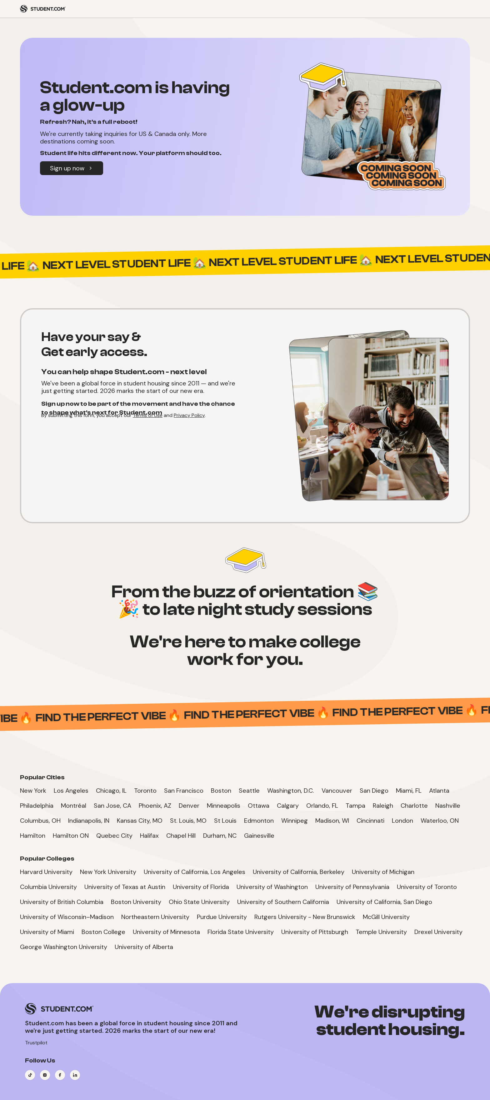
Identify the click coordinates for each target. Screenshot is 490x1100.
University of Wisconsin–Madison (67, 917)
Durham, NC (220, 835)
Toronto (145, 790)
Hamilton (32, 835)
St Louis (225, 820)
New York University (108, 872)
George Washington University (63, 947)
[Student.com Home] (43, 9)
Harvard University (46, 872)
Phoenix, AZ (155, 805)
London (402, 820)
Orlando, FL (322, 805)
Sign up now (71, 168)
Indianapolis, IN (88, 820)
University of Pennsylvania (352, 887)
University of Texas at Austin (124, 887)
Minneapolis (223, 805)
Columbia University (48, 887)
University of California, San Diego (384, 902)
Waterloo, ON (440, 820)
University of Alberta (144, 947)
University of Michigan (383, 872)
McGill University (386, 917)
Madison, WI (332, 820)
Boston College (103, 932)
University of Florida (201, 887)
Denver (189, 805)
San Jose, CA (112, 805)
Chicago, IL (111, 790)
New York (33, 790)
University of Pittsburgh (314, 932)
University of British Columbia (61, 902)
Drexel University (438, 932)
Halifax (149, 835)
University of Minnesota (166, 932)
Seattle (249, 790)
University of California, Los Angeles (194, 872)
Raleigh (383, 805)
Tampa (355, 805)
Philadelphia (36, 805)
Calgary (288, 805)
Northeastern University (155, 917)
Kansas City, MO (139, 820)
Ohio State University (199, 902)
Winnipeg (294, 820)
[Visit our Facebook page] (60, 1075)
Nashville (447, 805)
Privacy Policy (189, 415)
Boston (221, 790)
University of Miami (47, 932)
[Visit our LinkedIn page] (75, 1075)
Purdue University (222, 917)
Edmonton (259, 820)
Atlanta (439, 790)
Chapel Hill (181, 835)
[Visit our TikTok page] (30, 1075)
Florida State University (241, 932)
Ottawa (258, 805)
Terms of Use (147, 415)
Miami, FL (409, 790)
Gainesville (259, 835)
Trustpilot (36, 1042)
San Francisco (183, 790)
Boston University (136, 902)
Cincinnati (370, 820)
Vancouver (337, 790)
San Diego (374, 790)
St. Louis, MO (188, 820)
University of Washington (272, 887)
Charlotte (414, 805)
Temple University (381, 932)
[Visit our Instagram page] (45, 1075)
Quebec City (114, 835)
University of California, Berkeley (298, 872)
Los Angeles (71, 790)
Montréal (73, 805)
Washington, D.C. (290, 790)
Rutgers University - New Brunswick (304, 917)
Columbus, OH (40, 820)
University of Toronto (427, 887)
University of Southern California (283, 902)
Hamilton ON (71, 835)
